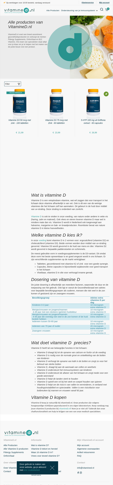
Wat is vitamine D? (40, 445)
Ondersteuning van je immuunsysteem (79, 10)
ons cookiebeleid (32, 470)
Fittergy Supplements (14, 452)
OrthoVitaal (9, 456)
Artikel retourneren (86, 452)
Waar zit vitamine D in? (42, 452)
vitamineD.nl (65, 408)
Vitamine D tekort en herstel (44, 449)
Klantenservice (88, 2)
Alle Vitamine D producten (16, 449)
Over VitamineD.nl (12, 468)
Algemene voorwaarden (88, 449)
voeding (42, 240)
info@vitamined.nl (85, 468)
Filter (12, 84)
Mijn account (104, 2)
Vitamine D (36, 216)
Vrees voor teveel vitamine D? (45, 456)
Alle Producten (52, 10)
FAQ (79, 456)
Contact (7, 471)
